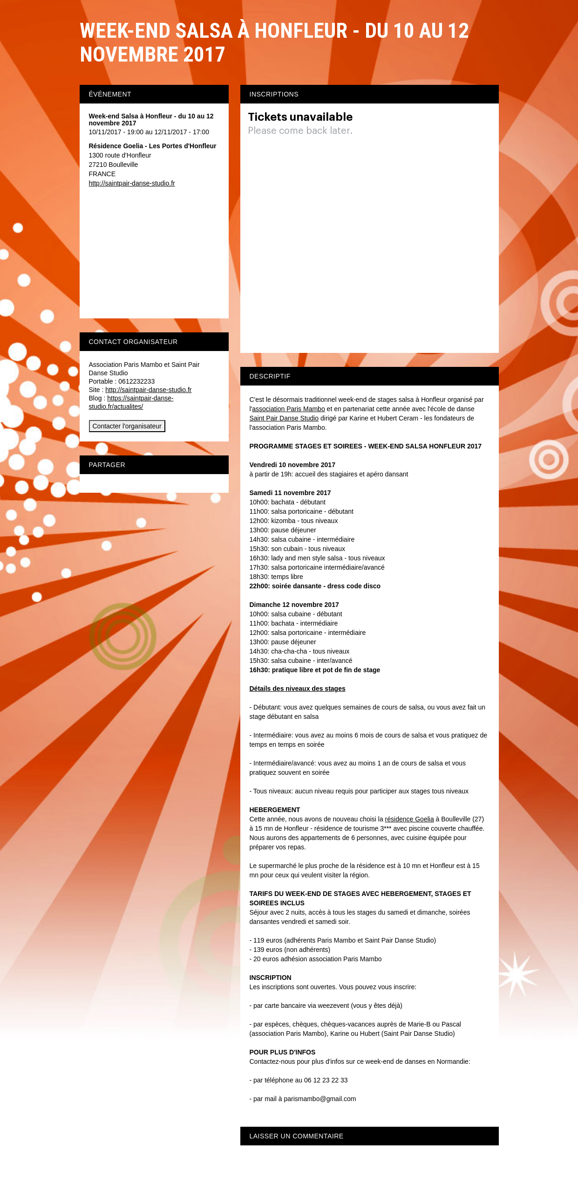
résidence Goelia (409, 819)
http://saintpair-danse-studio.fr (132, 183)
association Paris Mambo (288, 409)
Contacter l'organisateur (127, 426)
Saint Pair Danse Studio (284, 418)
